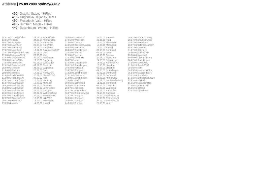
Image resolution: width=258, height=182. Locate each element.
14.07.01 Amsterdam (75, 90)
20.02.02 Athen (72, 60)
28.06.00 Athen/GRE (138, 52)
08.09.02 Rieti (41, 78)
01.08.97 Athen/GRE (138, 85)
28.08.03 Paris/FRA (43, 45)
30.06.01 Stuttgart (74, 98)
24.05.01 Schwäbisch (107, 60)
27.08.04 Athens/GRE (44, 37)
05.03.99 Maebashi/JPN (140, 73)
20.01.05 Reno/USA (12, 100)
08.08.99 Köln (135, 67)
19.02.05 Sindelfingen (13, 95)
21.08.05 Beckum (11, 70)
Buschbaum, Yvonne (34, 28)
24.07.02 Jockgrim (43, 90)
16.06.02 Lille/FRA (43, 98)
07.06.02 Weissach (74, 40)
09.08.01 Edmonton (75, 83)
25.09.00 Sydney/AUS (107, 98)
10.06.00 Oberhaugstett (140, 57)
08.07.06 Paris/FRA (12, 47)
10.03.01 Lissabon (105, 65)
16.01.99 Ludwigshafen (139, 83)
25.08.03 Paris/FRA (43, 47)
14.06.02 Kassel (42, 103)
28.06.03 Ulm (40, 55)
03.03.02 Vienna (73, 52)
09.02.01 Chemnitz (106, 85)
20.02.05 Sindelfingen (13, 93)
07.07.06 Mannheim (12, 50)
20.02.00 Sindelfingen (139, 60)
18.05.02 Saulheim (74, 47)
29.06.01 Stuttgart (74, 100)
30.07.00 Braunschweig (140, 37)
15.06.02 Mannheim (44, 100)
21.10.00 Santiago (105, 93)
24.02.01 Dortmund (106, 75)
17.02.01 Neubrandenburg (109, 80)
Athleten (9, 4)
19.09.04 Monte (10, 103)
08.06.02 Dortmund (74, 37)
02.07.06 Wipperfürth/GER (15, 52)
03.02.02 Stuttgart (74, 70)
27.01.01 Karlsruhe (106, 90)
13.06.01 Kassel (104, 47)
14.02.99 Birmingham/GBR (141, 78)
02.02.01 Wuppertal (106, 88)
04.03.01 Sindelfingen (107, 70)
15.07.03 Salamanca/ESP (46, 50)
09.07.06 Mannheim (12, 45)
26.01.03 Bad (40, 70)
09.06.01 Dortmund (106, 50)
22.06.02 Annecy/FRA (45, 95)
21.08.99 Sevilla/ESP (138, 65)
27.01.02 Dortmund (74, 75)
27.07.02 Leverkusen (44, 88)
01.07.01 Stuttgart (74, 95)
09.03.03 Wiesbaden (44, 62)
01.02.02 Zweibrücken (76, 73)
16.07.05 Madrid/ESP (13, 83)
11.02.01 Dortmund (106, 83)
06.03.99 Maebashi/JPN (140, 70)
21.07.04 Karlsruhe (43, 42)
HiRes (47, 13)
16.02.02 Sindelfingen (76, 65)
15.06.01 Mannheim (106, 45)
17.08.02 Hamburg (43, 80)
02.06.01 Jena (103, 52)
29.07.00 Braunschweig (140, 40)
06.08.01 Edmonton (75, 85)
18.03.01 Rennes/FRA (107, 62)
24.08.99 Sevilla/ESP (138, 62)
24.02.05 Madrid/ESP (13, 90)
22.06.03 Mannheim (44, 57)
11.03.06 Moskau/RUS (13, 57)
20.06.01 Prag (103, 40)
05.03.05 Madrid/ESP (13, 88)
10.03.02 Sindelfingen (76, 50)
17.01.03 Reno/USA (44, 73)
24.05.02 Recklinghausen (78, 45)
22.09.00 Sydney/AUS (107, 100)
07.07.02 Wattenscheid (45, 93)
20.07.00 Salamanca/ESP (141, 45)
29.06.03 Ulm (40, 52)
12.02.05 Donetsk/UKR (13, 98)
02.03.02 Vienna (73, 55)
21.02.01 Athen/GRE (106, 78)
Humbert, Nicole (31, 24)
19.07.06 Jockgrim (11, 42)
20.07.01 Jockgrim (74, 88)
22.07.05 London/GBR (13, 80)
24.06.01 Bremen (73, 103)
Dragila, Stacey (30, 13)
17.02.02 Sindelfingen (76, 62)
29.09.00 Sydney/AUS (107, 95)
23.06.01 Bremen (105, 37)
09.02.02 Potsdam (74, 67)
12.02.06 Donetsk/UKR (13, 65)
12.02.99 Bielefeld (137, 80)
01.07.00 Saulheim (137, 50)
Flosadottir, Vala (30, 20)
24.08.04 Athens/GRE (44, 40)
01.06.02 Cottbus (73, 42)
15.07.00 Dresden (137, 47)
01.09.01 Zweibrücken (76, 78)
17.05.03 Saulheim (43, 60)
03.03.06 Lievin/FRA (12, 62)
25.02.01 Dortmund (106, 73)
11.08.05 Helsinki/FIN (13, 78)
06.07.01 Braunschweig (77, 93)
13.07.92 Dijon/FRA (138, 90)
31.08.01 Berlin (72, 80)
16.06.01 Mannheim (106, 42)
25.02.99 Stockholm (138, 75)
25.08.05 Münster (11, 67)
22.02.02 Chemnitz (74, 57)
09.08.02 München (43, 85)
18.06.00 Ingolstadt (137, 55)
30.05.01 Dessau (105, 55)
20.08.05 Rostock (11, 73)
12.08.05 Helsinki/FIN (13, 75)
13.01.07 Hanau (10, 40)
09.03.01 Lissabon (105, 67)
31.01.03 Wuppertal (43, 67)
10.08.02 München (43, 83)
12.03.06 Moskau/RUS (13, 55)
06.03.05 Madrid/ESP (13, 85)
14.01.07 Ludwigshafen (13, 37)
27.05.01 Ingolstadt (106, 57)
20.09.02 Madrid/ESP (44, 75)
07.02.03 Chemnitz (43, 65)
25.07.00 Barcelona (138, 42)
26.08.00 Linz (103, 103)
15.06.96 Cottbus (136, 88)
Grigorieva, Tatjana (32, 17)
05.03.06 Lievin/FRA (12, 60)
